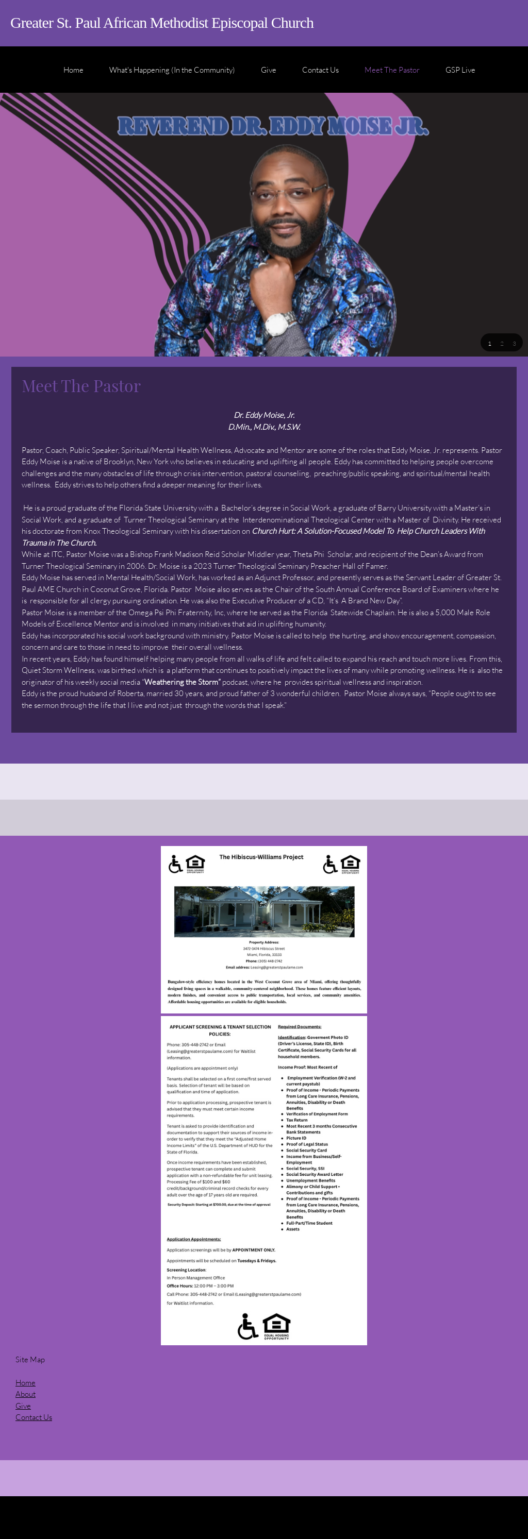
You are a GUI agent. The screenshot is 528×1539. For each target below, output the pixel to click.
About (25, 1393)
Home (25, 1382)
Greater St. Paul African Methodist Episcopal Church (162, 22)
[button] (489, 342)
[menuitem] (73, 75)
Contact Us (33, 1417)
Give (23, 1405)
